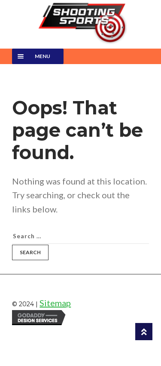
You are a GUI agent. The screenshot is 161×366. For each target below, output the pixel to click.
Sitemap (55, 303)
